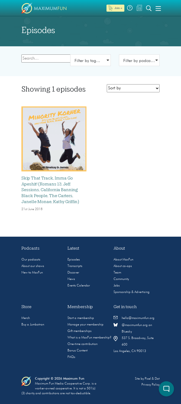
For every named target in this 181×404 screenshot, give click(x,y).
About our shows (32, 266)
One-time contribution (82, 344)
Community (121, 279)
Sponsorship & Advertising (132, 292)
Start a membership (80, 318)
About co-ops (123, 266)
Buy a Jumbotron (32, 324)
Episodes (73, 259)
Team (117, 272)
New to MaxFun (32, 272)
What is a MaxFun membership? (89, 337)
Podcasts (30, 248)
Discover (73, 272)
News (71, 279)
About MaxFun (123, 259)
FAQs (71, 357)
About (119, 248)
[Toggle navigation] (158, 8)
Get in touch (125, 306)
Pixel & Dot (152, 378)
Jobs (117, 285)
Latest (73, 248)
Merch (25, 318)
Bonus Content (77, 350)
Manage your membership (85, 324)
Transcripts (74, 266)
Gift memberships (79, 331)
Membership (80, 306)
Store (26, 306)
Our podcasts (30, 259)
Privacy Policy (150, 384)
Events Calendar (78, 285)
